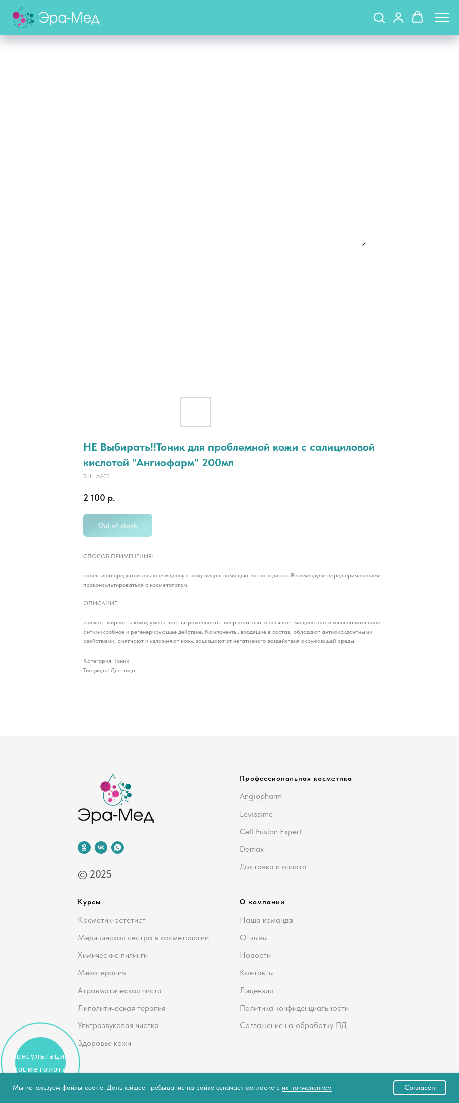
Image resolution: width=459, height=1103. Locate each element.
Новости (255, 955)
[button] (379, 17)
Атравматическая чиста (120, 990)
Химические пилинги (113, 955)
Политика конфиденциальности (294, 1008)
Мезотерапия (102, 972)
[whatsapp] (117, 847)
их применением (307, 1087)
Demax (252, 849)
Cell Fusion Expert (271, 831)
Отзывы (254, 937)
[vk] (101, 847)
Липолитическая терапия (122, 1008)
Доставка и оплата (273, 866)
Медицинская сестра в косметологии (143, 937)
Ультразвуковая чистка (118, 1025)
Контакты (257, 972)
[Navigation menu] (442, 18)
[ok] (84, 847)
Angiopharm (261, 796)
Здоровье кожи (104, 1043)
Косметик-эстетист (112, 920)
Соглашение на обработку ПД (293, 1025)
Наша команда (266, 920)
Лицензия (256, 990)
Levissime (256, 814)
